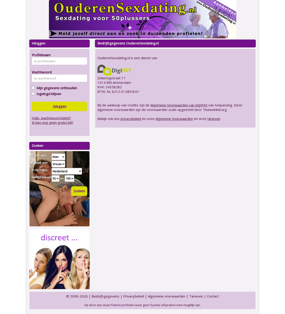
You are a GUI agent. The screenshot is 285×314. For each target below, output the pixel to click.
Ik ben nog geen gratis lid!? (52, 122)
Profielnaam (40, 55)
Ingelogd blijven (48, 93)
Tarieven (196, 296)
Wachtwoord (40, 72)
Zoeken (79, 191)
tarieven (213, 118)
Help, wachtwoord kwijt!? (51, 118)
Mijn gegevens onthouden (56, 88)
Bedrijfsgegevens (105, 296)
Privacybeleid (133, 296)
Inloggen (59, 106)
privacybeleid (131, 118)
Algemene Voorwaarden (174, 118)
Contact (213, 296)
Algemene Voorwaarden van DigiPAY (179, 105)
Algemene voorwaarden (166, 296)
